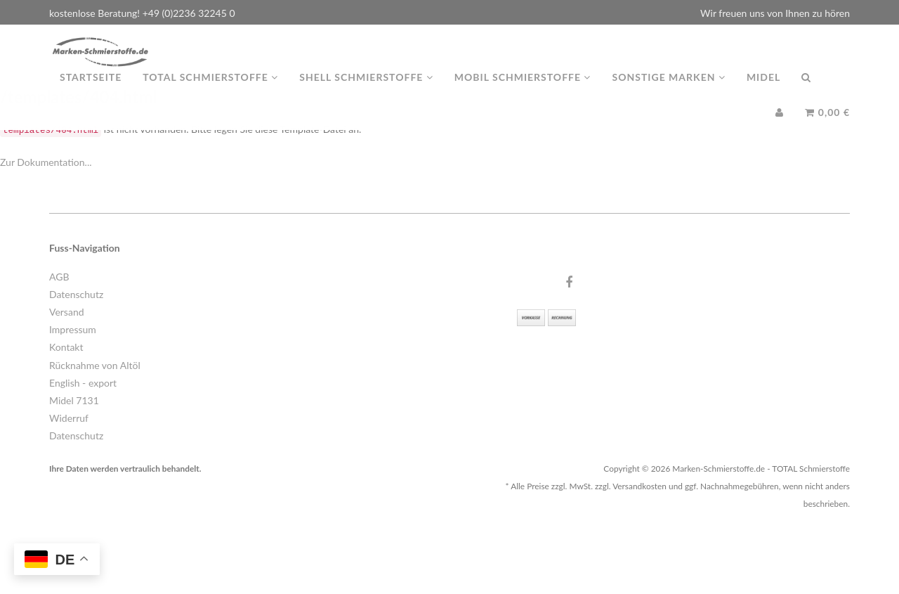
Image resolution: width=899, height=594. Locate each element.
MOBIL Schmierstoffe (522, 91)
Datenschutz (76, 294)
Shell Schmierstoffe (366, 91)
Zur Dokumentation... (46, 162)
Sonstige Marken (668, 91)
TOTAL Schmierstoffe (210, 91)
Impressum (72, 329)
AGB (59, 277)
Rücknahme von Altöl (94, 365)
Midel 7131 (74, 400)
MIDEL (763, 91)
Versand (66, 312)
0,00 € (827, 126)
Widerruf (68, 418)
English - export (83, 383)
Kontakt (66, 347)
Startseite (91, 91)
